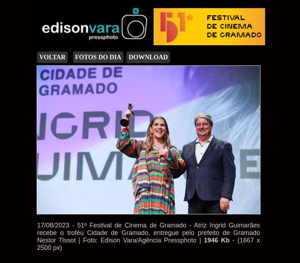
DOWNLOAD (148, 57)
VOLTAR (52, 57)
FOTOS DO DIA (98, 57)
